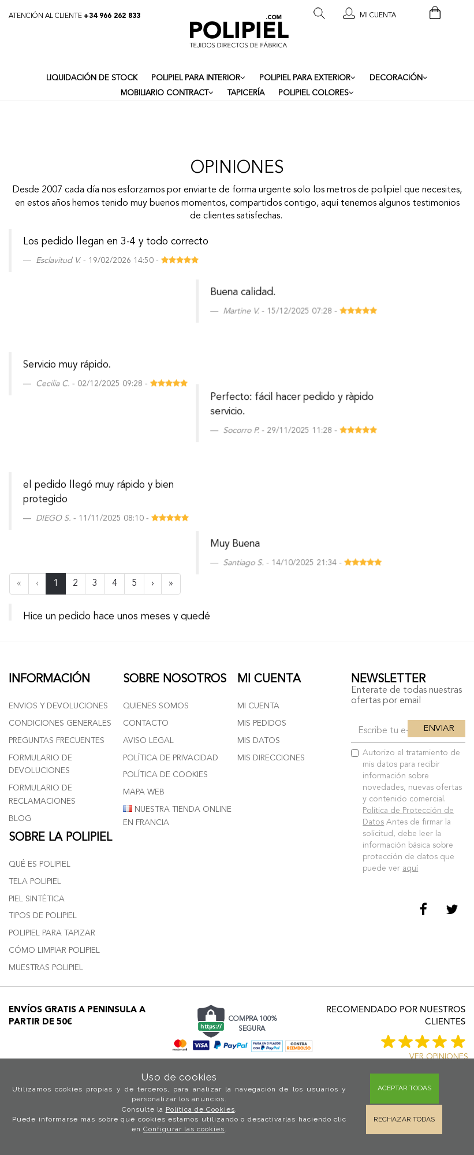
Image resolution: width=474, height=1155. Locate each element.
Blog (20, 819)
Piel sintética (37, 899)
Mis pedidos (261, 723)
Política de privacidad (170, 758)
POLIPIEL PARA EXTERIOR (307, 78)
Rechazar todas (404, 1119)
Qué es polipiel (39, 864)
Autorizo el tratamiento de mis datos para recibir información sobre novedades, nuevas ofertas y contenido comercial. (406, 810)
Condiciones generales (60, 723)
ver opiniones (438, 1057)
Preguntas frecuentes (56, 741)
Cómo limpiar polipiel (54, 950)
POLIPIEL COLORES (316, 93)
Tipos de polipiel (43, 916)
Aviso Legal (148, 741)
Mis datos (258, 741)
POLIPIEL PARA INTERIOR (198, 78)
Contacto (146, 723)
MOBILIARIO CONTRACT (167, 93)
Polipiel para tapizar (52, 933)
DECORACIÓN (399, 78)
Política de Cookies (200, 1109)
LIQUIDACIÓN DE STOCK (91, 78)
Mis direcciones (271, 758)
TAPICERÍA (245, 93)
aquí (410, 868)
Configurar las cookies (184, 1129)
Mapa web (144, 792)
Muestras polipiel (46, 968)
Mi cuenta (258, 706)
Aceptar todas (404, 1088)
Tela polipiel (35, 882)
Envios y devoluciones (58, 706)
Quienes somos (156, 706)
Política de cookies (165, 775)
